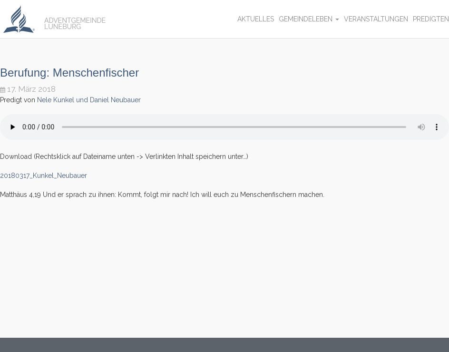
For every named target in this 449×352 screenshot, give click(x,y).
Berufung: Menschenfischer (69, 72)
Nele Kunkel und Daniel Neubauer (89, 100)
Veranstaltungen (376, 19)
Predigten (431, 19)
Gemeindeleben (309, 19)
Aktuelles (255, 19)
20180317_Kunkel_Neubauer (43, 175)
